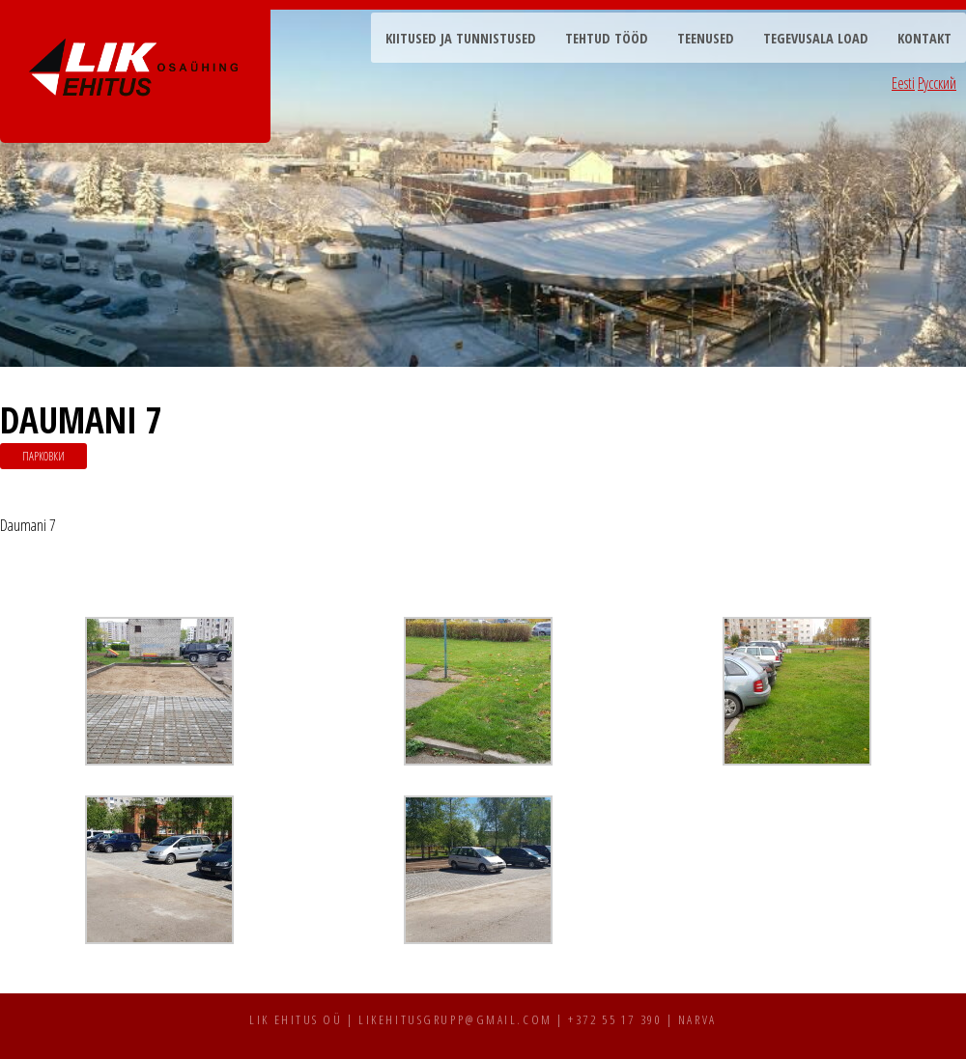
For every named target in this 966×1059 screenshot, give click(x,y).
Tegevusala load (815, 38)
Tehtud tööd (606, 38)
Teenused (705, 38)
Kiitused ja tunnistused (460, 38)
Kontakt (924, 38)
